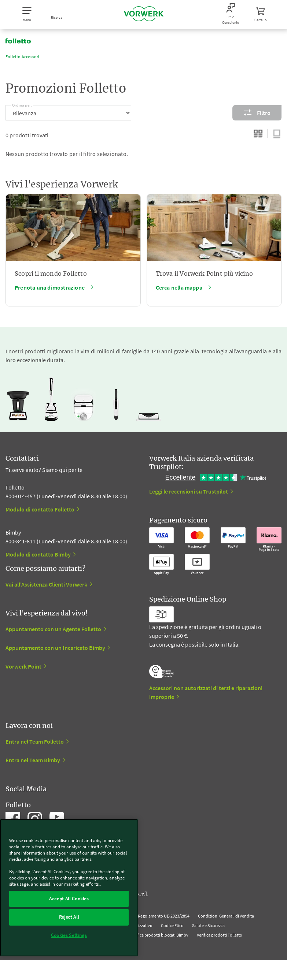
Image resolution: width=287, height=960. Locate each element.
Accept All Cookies (69, 899)
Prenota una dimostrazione (50, 287)
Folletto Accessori (22, 56)
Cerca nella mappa (179, 287)
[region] (69, 887)
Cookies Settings (69, 935)
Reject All (69, 917)
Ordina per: (22, 104)
